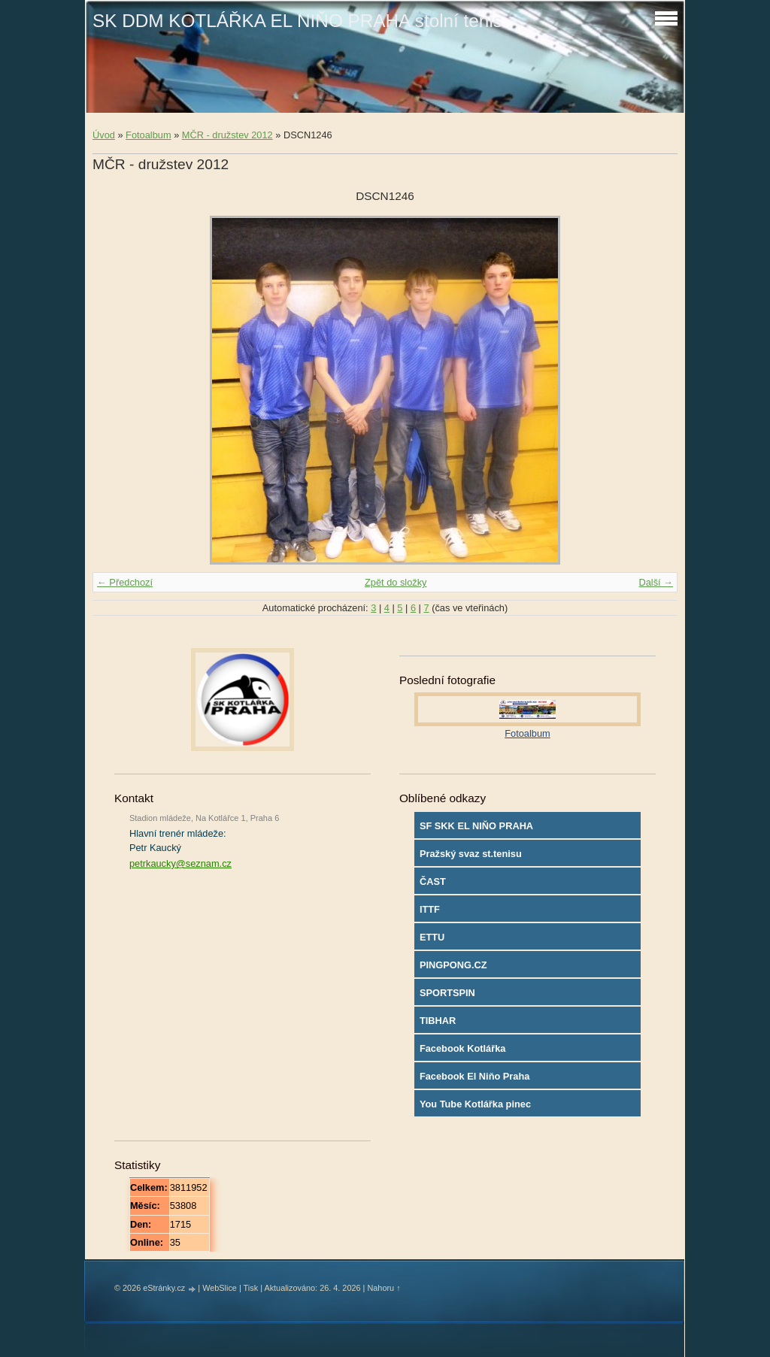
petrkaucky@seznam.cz (180, 863)
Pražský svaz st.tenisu (471, 853)
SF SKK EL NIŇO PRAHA (476, 825)
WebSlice (219, 1287)
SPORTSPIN (447, 992)
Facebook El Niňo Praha (475, 1076)
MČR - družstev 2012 (227, 135)
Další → (655, 582)
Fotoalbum (148, 135)
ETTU (432, 937)
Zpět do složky (396, 582)
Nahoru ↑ (383, 1287)
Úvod (103, 135)
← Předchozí (125, 582)
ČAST (433, 881)
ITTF (430, 909)
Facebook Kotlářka (463, 1048)
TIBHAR (438, 1020)
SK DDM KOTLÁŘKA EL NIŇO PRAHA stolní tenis (297, 21)
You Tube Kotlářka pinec (475, 1104)
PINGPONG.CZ (453, 965)
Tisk (251, 1287)
